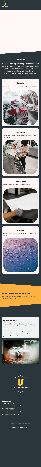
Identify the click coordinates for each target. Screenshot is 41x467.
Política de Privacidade (19, 427)
